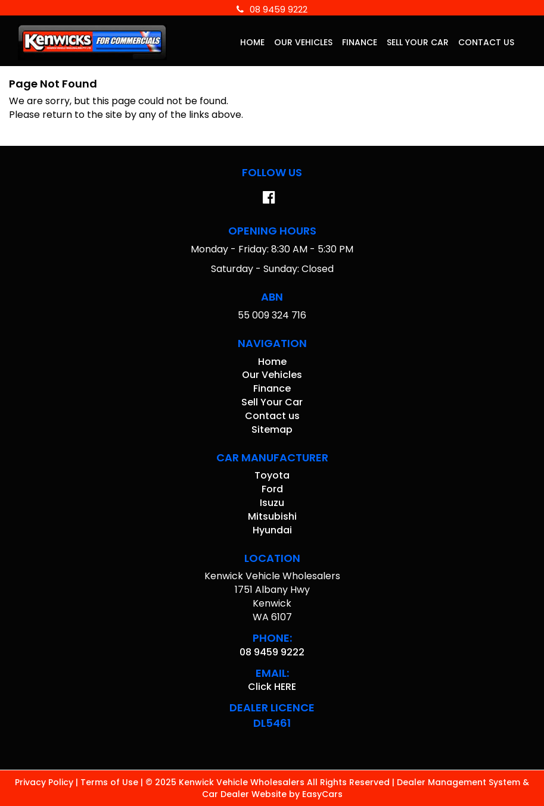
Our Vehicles (303, 42)
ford (272, 489)
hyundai (272, 530)
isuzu (272, 503)
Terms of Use (110, 782)
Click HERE (272, 686)
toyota (272, 475)
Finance (359, 42)
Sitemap (272, 429)
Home (252, 42)
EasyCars (322, 794)
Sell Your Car (418, 42)
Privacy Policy (45, 782)
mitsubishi (272, 516)
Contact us (486, 42)
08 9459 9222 (272, 9)
